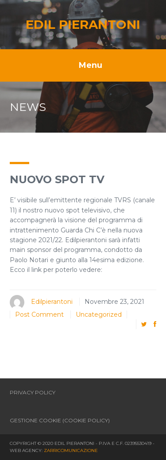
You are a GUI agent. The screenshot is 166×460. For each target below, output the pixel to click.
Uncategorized (99, 314)
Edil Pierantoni (83, 24)
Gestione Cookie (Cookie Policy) (60, 420)
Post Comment (39, 314)
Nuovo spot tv (57, 179)
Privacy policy (32, 392)
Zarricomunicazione (71, 450)
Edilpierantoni (52, 302)
